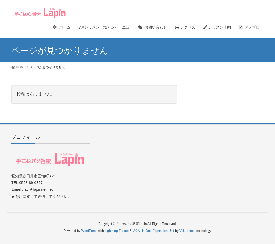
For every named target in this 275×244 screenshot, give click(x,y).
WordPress (89, 231)
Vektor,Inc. (186, 231)
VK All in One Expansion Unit (153, 231)
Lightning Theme (117, 231)
